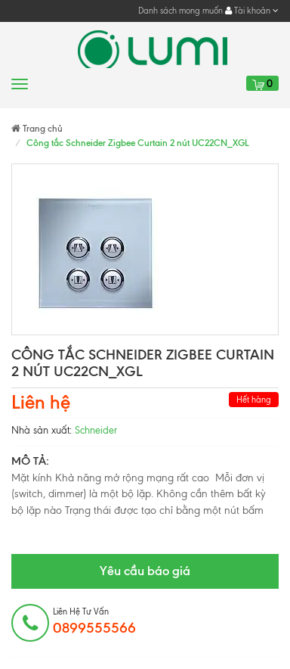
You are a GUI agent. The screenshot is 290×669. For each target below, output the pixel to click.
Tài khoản (252, 10)
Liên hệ (40, 402)
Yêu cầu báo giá (145, 570)
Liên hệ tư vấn (94, 621)
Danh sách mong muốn (180, 10)
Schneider (96, 430)
